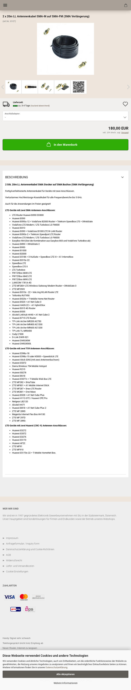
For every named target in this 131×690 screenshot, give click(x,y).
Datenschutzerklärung (56, 667)
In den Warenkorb (61, 144)
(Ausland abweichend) (40, 106)
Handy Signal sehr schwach (16, 638)
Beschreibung (16, 177)
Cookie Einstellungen (17, 571)
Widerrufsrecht (14, 560)
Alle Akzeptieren (65, 674)
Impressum (12, 538)
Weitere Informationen (66, 683)
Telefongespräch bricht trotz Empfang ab (23, 643)
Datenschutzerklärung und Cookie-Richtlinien (30, 549)
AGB (8, 554)
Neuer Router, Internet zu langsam (20, 648)
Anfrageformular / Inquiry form (22, 543)
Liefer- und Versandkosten (20, 566)
